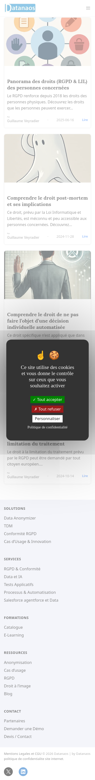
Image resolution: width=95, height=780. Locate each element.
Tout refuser (47, 409)
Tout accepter (47, 399)
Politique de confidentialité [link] (47, 427)
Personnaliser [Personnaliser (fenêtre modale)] (47, 418)
